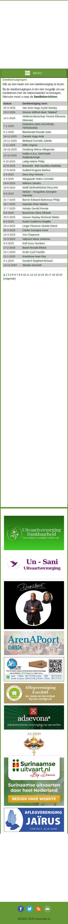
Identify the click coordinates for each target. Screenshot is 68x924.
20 (60, 274)
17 (49, 274)
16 (46, 274)
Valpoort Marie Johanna (36, 239)
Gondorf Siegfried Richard (37, 260)
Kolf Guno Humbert (33, 243)
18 (53, 274)
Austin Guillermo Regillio (36, 221)
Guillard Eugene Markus (36, 170)
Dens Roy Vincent (32, 174)
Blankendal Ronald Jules (36, 132)
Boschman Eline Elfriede (36, 212)
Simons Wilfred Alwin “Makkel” (40, 112)
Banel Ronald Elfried (34, 247)
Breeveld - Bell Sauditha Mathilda (41, 165)
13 (35, 274)
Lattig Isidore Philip (33, 161)
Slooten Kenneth (32, 265)
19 (57, 274)
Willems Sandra (31, 183)
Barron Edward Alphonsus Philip (41, 199)
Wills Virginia (29, 145)
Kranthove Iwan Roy (34, 256)
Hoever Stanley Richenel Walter (40, 217)
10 (24, 274)
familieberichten (45, 96)
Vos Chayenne (31, 234)
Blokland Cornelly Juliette (37, 140)
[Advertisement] (34, 35)
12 (31, 274)
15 (42, 274)
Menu (33, 73)
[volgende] (9, 278)
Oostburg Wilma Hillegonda (38, 149)
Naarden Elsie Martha (35, 204)
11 (28, 274)
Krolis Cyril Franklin (33, 252)
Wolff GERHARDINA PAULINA (40, 187)
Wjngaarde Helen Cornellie (38, 178)
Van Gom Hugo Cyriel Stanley (39, 107)
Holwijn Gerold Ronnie (35, 208)
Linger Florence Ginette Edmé (39, 225)
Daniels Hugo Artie (33, 136)
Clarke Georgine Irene (35, 230)
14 (39, 274)
